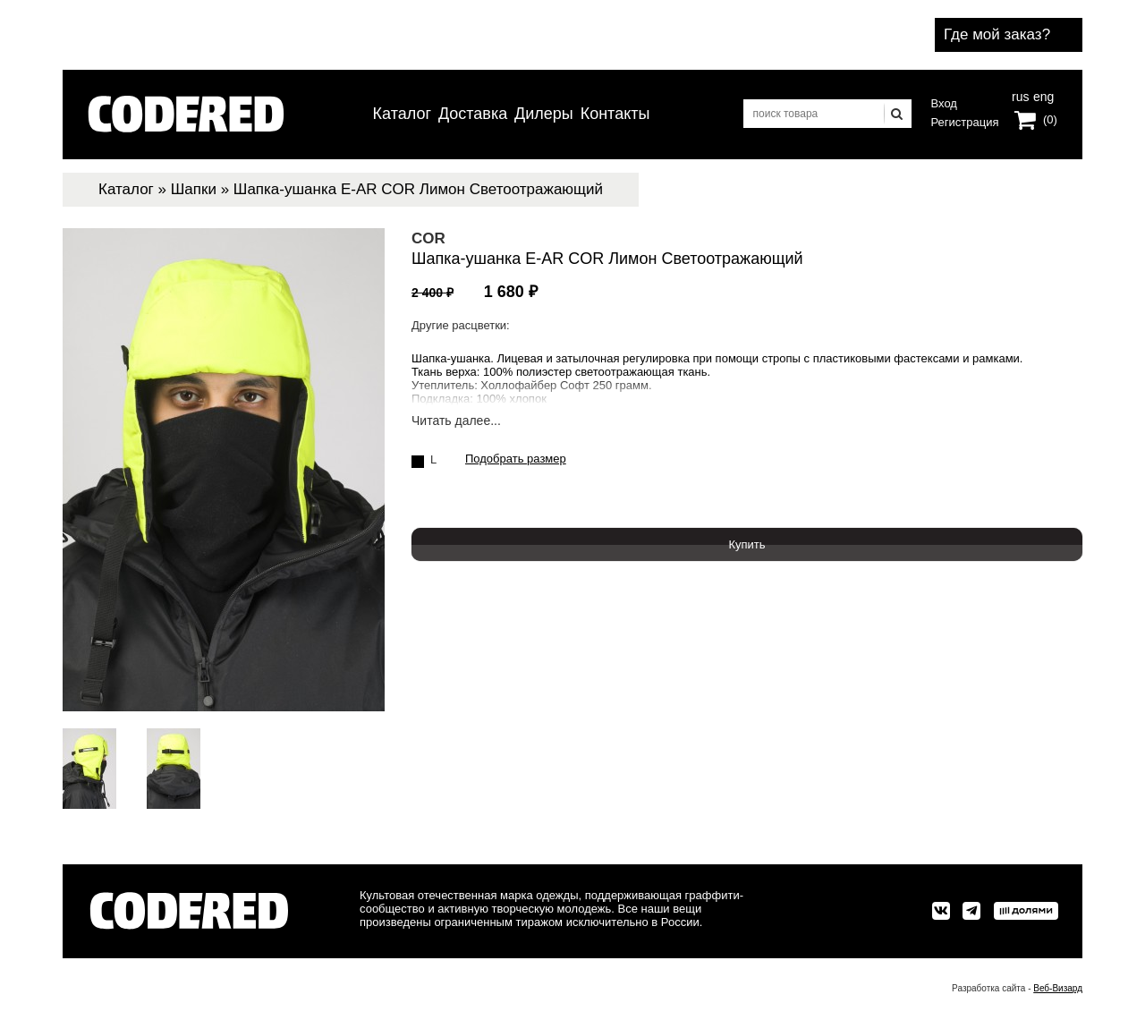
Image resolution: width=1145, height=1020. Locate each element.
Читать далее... (456, 421)
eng (1042, 94)
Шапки (193, 189)
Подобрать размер (515, 459)
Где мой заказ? (997, 34)
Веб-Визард (1057, 988)
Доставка (472, 114)
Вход (944, 103)
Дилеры (543, 114)
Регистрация (965, 122)
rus (1020, 94)
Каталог (402, 114)
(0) (1050, 119)
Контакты (615, 114)
